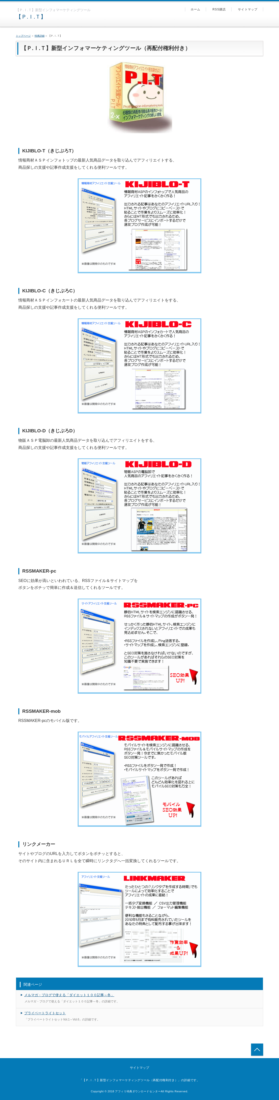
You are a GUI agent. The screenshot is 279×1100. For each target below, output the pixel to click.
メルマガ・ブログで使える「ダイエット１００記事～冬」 (69, 995)
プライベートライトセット (45, 1013)
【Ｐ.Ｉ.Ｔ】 (31, 17)
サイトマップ (247, 9)
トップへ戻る (257, 1050)
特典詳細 (40, 35)
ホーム (196, 9)
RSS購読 (219, 9)
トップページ (23, 35)
